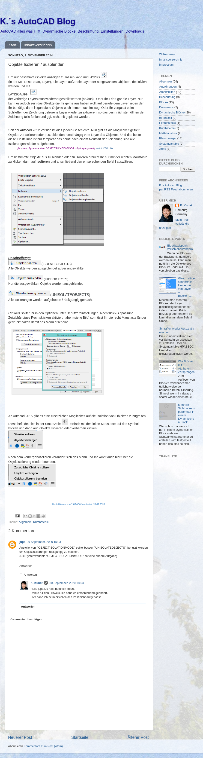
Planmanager (167, 138)
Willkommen (167, 54)
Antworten (26, 566)
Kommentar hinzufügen (26, 619)
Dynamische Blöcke (172, 112)
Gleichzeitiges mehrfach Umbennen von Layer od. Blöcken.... (186, 287)
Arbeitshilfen (167, 92)
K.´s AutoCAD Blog (37, 21)
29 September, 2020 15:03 (44, 542)
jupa (22, 542)
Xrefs (162, 148)
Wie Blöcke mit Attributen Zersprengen (186, 366)
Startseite (79, 737)
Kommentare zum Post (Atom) (43, 746)
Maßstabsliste (168, 133)
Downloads (166, 107)
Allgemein (25, 522)
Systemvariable (169, 143)
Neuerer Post (20, 737)
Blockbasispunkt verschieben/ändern (180, 247)
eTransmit (165, 117)
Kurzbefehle (41, 522)
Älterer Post (138, 737)
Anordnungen (168, 86)
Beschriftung (167, 97)
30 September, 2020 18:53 (66, 583)
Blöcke (163, 102)
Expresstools (167, 123)
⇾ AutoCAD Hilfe (104, 148)
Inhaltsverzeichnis (38, 45)
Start (12, 45)
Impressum (166, 64)
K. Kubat (37, 583)
